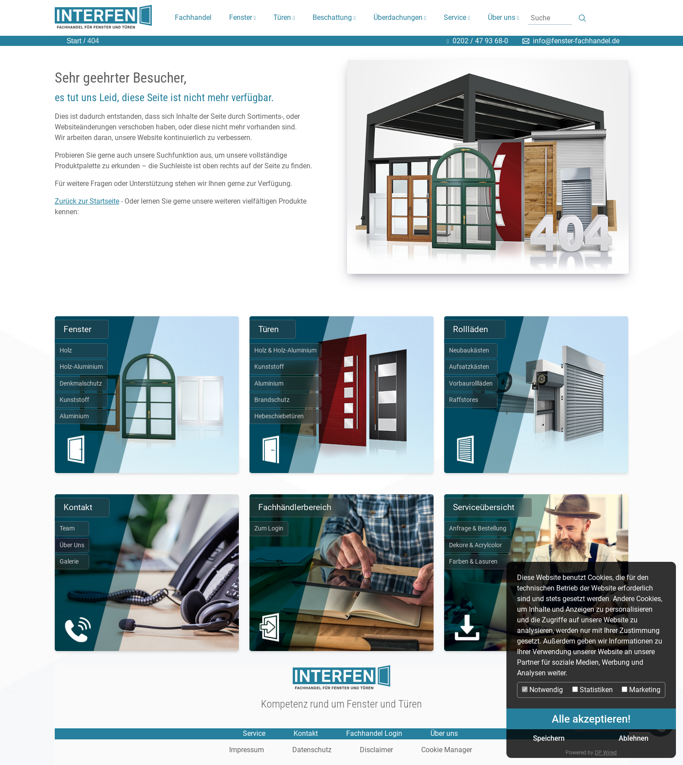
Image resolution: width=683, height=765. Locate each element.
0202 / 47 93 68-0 (480, 41)
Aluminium (74, 416)
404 (92, 41)
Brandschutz (272, 400)
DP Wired (606, 753)
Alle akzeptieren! (591, 719)
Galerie (69, 561)
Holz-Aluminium (81, 367)
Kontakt (306, 733)
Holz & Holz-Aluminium (285, 350)
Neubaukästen (469, 350)
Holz (66, 350)
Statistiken (592, 689)
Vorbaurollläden (471, 383)
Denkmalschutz (81, 383)
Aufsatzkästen (469, 367)
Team (67, 528)
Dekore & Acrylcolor (475, 545)
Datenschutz (312, 750)
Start (74, 41)
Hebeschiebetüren (279, 416)
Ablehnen (634, 738)
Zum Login (268, 528)
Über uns (444, 733)
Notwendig (542, 689)
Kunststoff (74, 400)
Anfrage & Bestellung (477, 528)
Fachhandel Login (374, 733)
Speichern (549, 738)
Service (254, 733)
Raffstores (463, 400)
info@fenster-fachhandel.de (576, 41)
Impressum (246, 750)
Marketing (641, 689)
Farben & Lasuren (473, 561)
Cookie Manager (446, 750)
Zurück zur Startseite (87, 201)
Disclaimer (376, 750)
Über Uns (72, 545)
